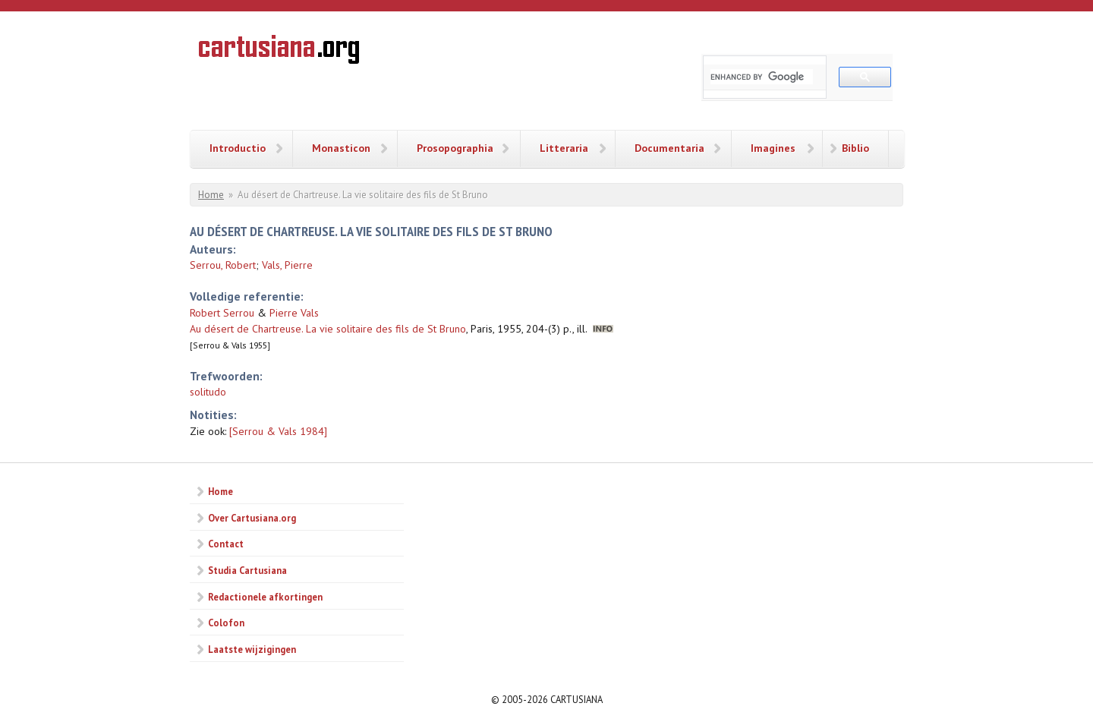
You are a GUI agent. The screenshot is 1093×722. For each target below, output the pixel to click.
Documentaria (669, 148)
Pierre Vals (294, 313)
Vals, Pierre (287, 265)
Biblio (855, 148)
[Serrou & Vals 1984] (278, 431)
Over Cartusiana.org (252, 518)
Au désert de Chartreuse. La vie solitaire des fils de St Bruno (328, 329)
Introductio (237, 148)
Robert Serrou (222, 313)
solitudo (208, 392)
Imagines (773, 148)
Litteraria (564, 148)
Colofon (226, 622)
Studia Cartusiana (247, 570)
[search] (761, 76)
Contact (226, 544)
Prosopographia (455, 148)
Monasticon (341, 148)
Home (211, 194)
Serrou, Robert (223, 265)
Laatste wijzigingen (252, 649)
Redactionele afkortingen (265, 597)
